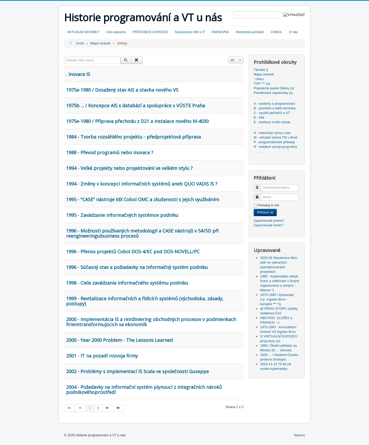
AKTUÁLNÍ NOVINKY (83, 32)
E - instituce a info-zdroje (272, 122)
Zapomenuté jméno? (269, 220)
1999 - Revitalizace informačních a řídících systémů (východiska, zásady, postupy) (144, 301)
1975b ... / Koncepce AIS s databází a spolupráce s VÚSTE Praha (135, 105)
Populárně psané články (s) (274, 88)
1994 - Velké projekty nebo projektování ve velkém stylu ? (129, 168)
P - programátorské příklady (274, 142)
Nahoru (299, 435)
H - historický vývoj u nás (272, 133)
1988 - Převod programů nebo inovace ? (109, 152)
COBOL (276, 32)
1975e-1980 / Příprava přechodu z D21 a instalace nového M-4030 (137, 121)
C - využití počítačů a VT (272, 113)
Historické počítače (250, 32)
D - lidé (259, 117)
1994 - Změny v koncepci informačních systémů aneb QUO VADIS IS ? (141, 184)
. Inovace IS (78, 74)
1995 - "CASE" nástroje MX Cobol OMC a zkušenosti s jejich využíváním (142, 199)
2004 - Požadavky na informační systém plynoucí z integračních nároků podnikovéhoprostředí (144, 389)
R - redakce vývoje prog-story (275, 147)
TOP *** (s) (262, 83)
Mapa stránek (264, 74)
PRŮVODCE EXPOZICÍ (150, 32)
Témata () (261, 70)
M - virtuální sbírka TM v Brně (275, 137)
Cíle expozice (116, 32)
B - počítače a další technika (274, 108)
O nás (293, 32)
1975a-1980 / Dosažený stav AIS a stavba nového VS (122, 90)
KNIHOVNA (220, 32)
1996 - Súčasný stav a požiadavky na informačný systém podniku (137, 267)
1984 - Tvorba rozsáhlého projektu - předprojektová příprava (133, 137)
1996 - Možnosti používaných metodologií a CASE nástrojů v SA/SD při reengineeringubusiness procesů (142, 233)
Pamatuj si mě (268, 205)
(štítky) (259, 79)
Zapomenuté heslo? (268, 225)
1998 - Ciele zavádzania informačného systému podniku (127, 283)
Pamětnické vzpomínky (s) (273, 93)
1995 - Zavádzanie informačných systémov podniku (122, 215)
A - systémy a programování (274, 103)
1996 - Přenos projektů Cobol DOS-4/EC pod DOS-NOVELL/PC (133, 251)
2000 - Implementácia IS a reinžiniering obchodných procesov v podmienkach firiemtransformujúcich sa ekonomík (151, 321)
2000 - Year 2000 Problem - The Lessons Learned (119, 340)
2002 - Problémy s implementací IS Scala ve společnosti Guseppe (137, 371)
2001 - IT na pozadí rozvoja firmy (102, 356)
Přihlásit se (265, 212)
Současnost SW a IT (190, 32)
